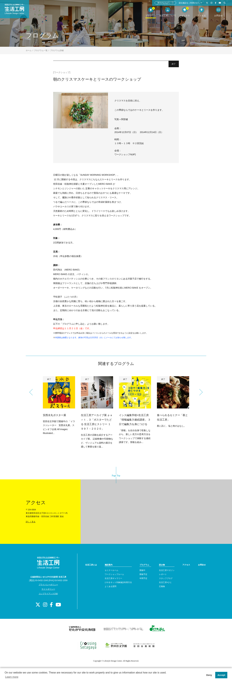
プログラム (144, 565)
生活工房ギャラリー (113, 578)
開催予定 (143, 574)
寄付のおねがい (165, 2)
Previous (32, 392)
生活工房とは (91, 565)
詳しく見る (30, 522)
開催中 (142, 570)
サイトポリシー (48, 589)
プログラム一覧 (41, 50)
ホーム (29, 50)
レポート (163, 574)
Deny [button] (209, 675)
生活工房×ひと (165, 582)
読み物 (162, 565)
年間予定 (143, 578)
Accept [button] (221, 675)
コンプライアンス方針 (48, 594)
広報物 (162, 586)
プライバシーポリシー (48, 585)
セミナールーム (111, 570)
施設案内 (108, 565)
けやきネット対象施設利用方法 (118, 582)
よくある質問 (110, 586)
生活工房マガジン (166, 570)
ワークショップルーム (114, 574)
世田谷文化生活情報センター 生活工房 (17, 10)
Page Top (116, 475)
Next (199, 392)
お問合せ (202, 565)
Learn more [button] (11, 677)
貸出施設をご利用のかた (190, 3)
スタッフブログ (166, 578)
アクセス (186, 565)
